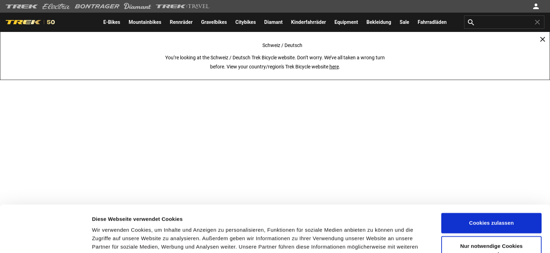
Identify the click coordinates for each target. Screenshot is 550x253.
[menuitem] (112, 22)
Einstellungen (109, 239)
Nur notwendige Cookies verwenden (491, 206)
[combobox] (504, 22)
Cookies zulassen (491, 179)
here (334, 66)
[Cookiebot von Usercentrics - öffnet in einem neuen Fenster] (45, 239)
